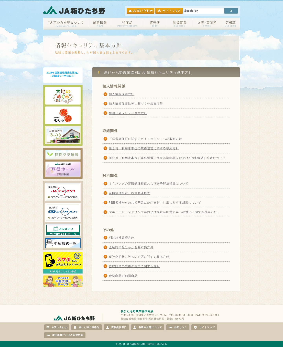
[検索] (203, 11)
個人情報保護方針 (121, 94)
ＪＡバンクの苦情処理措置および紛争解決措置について (148, 183)
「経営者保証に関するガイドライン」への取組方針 (145, 138)
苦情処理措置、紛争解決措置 (129, 193)
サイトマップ (204, 327)
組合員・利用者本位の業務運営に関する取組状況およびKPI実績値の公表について (167, 158)
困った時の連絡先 (86, 327)
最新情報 (100, 24)
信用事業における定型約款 (65, 335)
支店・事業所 (207, 24)
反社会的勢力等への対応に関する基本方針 (139, 256)
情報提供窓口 (116, 327)
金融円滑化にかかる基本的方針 (131, 247)
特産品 (127, 24)
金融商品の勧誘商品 (123, 275)
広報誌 (230, 24)
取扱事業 (179, 24)
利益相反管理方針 (121, 237)
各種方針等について (147, 327)
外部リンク (178, 327)
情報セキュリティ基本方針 (128, 113)
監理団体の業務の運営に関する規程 (134, 266)
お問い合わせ (57, 327)
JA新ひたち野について (66, 24)
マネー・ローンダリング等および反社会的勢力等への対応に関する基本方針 (163, 212)
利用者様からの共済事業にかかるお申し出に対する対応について (155, 202)
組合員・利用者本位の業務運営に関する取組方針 (144, 148)
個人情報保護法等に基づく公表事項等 (136, 103)
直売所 (154, 24)
